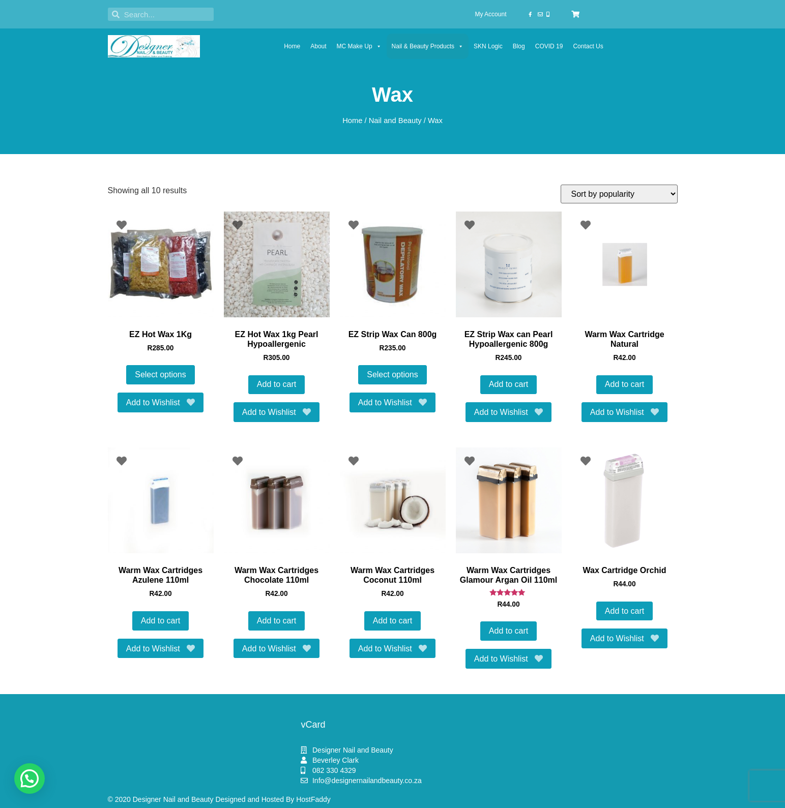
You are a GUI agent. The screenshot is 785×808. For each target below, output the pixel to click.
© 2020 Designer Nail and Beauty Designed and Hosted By (202, 799)
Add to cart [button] (276, 384)
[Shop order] (619, 194)
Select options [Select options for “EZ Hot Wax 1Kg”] (160, 374)
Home (292, 46)
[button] (29, 778)
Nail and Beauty (395, 120)
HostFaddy (313, 799)
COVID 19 (549, 46)
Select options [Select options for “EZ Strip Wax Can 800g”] (392, 374)
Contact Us (588, 46)
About (318, 46)
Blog (519, 46)
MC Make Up (359, 46)
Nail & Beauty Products (427, 46)
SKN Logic (488, 46)
